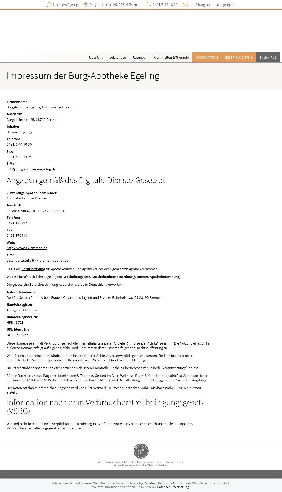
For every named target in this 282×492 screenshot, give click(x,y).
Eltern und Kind (239, 57)
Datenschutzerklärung (173, 487)
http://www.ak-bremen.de (27, 248)
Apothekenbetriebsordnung (113, 276)
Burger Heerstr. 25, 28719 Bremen (115, 4)
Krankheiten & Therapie (171, 57)
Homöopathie (207, 57)
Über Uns (96, 57)
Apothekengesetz (76, 276)
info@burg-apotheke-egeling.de (212, 4)
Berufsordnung (33, 269)
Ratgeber (140, 57)
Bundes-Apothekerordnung (158, 276)
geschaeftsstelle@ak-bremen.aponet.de (37, 260)
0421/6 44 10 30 (165, 4)
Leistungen (117, 57)
